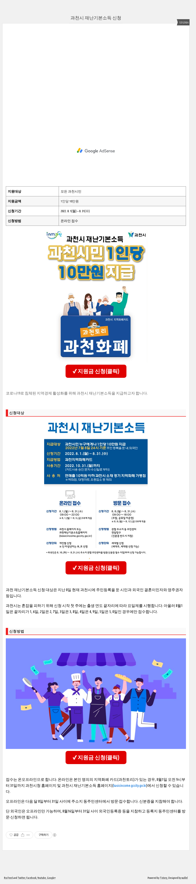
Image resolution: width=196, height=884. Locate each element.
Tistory (163, 877)
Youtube (41, 877)
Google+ (51, 877)
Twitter (21, 877)
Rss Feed (8, 877)
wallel (185, 877)
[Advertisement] (96, 77)
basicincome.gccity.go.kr (129, 785)
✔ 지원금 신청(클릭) (96, 371)
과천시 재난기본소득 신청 (95, 17)
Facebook (31, 877)
